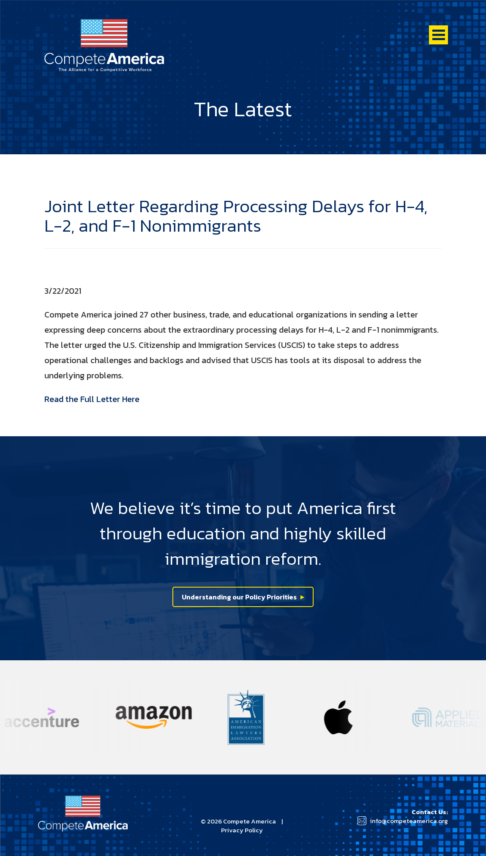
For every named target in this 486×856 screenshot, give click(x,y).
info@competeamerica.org (409, 821)
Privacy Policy (242, 830)
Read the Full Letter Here (91, 399)
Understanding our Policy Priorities (239, 597)
